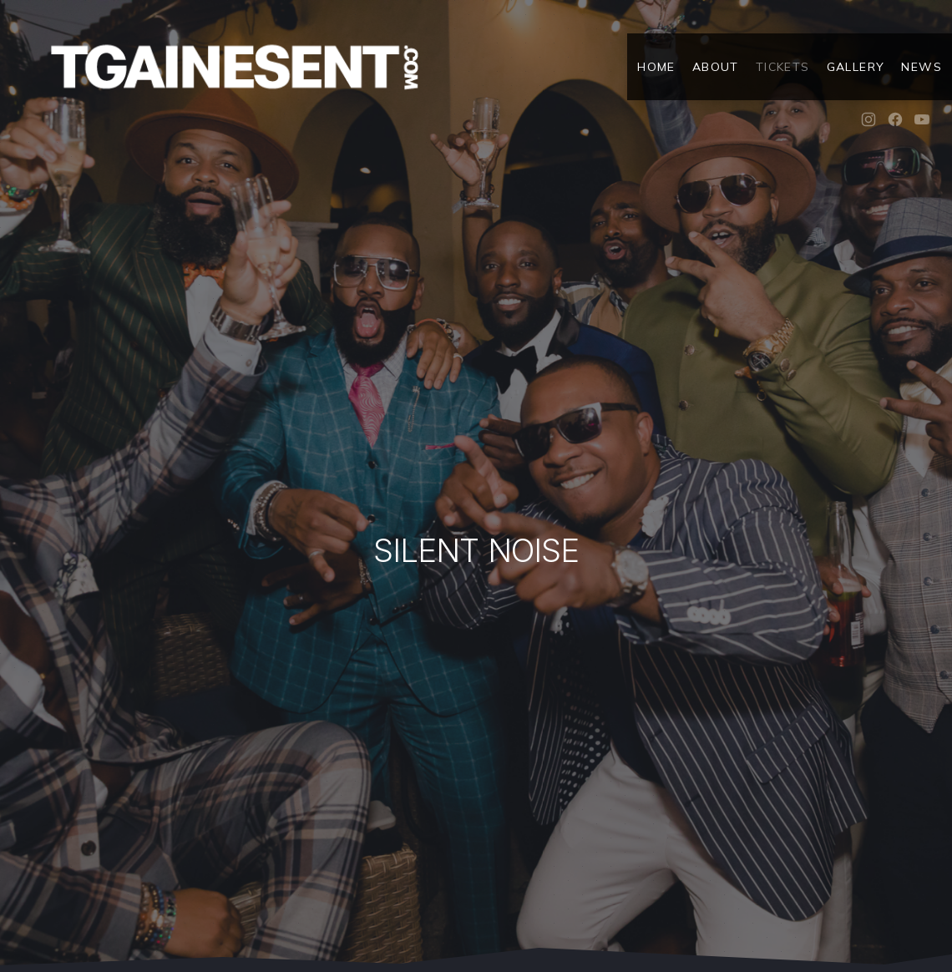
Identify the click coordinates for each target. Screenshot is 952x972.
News (921, 66)
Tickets (783, 66)
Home (656, 66)
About (715, 66)
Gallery (856, 66)
